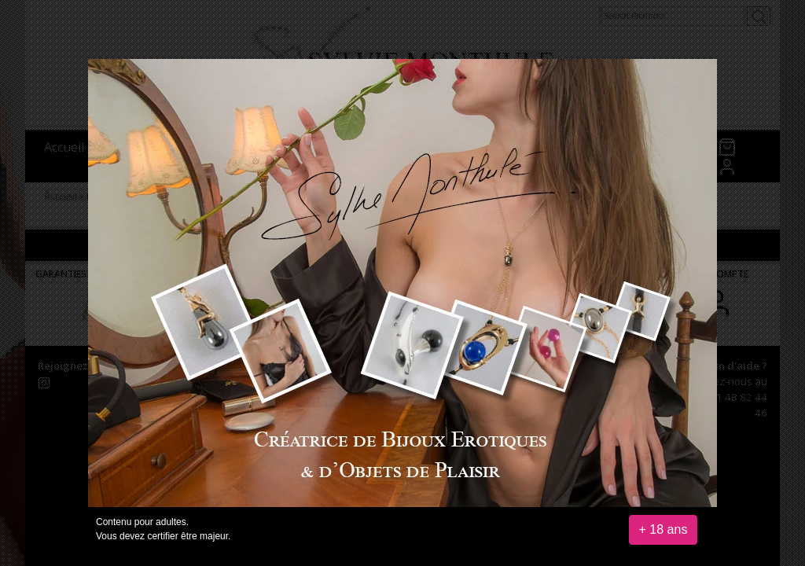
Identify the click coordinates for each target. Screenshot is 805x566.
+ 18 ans (663, 529)
